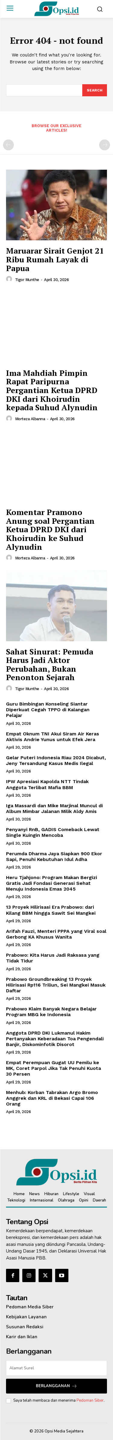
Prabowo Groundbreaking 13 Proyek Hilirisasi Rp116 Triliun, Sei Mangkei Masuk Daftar (55, 985)
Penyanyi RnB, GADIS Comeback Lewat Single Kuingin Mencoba (52, 832)
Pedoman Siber (90, 1400)
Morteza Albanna (30, 419)
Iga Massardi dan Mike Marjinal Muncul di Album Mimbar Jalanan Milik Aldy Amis (54, 808)
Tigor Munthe (27, 279)
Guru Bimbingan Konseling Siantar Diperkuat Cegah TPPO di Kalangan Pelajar (47, 709)
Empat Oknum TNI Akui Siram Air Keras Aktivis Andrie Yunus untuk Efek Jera (52, 736)
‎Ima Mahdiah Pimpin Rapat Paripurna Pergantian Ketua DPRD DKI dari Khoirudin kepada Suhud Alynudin (52, 390)
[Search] (94, 90)
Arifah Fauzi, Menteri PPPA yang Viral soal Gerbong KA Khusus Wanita (56, 934)
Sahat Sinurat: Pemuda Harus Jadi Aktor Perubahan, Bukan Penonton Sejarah (49, 664)
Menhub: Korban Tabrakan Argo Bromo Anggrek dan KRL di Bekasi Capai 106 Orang (52, 1098)
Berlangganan (56, 1386)
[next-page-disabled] (104, 144)
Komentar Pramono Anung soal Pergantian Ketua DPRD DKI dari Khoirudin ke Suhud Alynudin (50, 529)
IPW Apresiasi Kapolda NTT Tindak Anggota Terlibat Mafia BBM (47, 784)
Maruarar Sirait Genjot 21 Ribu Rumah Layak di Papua (55, 259)
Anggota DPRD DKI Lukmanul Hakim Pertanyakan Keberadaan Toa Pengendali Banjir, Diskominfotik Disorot (55, 1038)
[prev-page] (8, 144)
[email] (56, 1368)
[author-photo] (10, 279)
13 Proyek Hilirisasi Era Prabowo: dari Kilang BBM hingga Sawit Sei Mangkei (51, 910)
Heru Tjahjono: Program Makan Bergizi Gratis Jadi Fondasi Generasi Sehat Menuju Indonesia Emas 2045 (51, 883)
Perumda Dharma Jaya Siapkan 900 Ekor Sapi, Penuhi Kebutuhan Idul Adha (54, 856)
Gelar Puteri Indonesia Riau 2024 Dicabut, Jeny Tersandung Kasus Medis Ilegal (56, 760)
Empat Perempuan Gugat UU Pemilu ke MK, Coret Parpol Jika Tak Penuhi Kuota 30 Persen (53, 1068)
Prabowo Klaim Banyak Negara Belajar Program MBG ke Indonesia (51, 1011)
